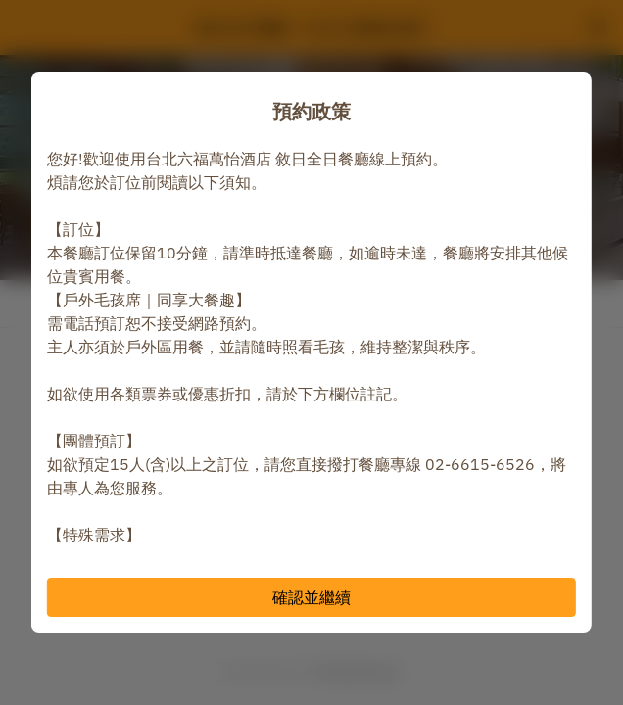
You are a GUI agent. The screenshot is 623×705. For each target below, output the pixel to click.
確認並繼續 (311, 597)
